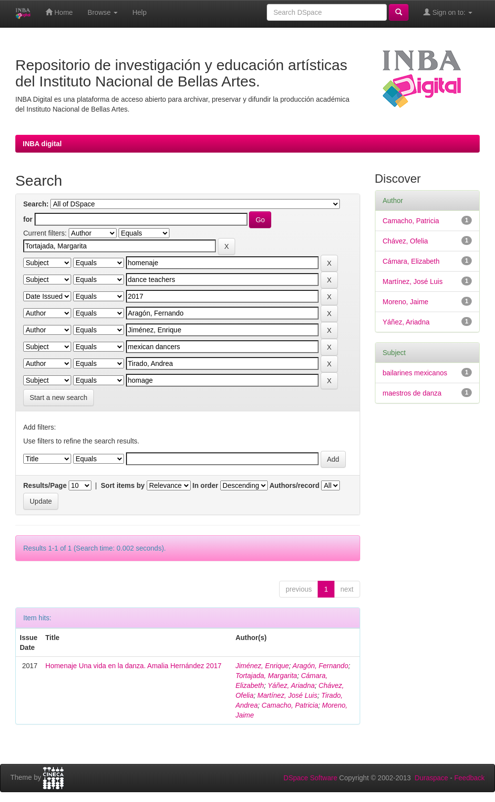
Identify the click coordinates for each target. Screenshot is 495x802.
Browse (102, 12)
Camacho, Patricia (290, 705)
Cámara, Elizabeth (411, 261)
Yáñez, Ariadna (291, 685)
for (28, 219)
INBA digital (42, 144)
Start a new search (58, 397)
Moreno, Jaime (406, 302)
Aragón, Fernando (320, 666)
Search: (35, 204)
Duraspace (431, 778)
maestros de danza (412, 393)
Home (59, 12)
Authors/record (294, 485)
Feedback (469, 778)
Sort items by (123, 485)
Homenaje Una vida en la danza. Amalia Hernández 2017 (133, 666)
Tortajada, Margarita (266, 676)
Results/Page (45, 485)
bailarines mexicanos (415, 373)
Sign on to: (447, 12)
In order (205, 485)
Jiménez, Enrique (262, 666)
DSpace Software (310, 778)
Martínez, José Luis (287, 695)
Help (139, 12)
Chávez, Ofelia (405, 241)
